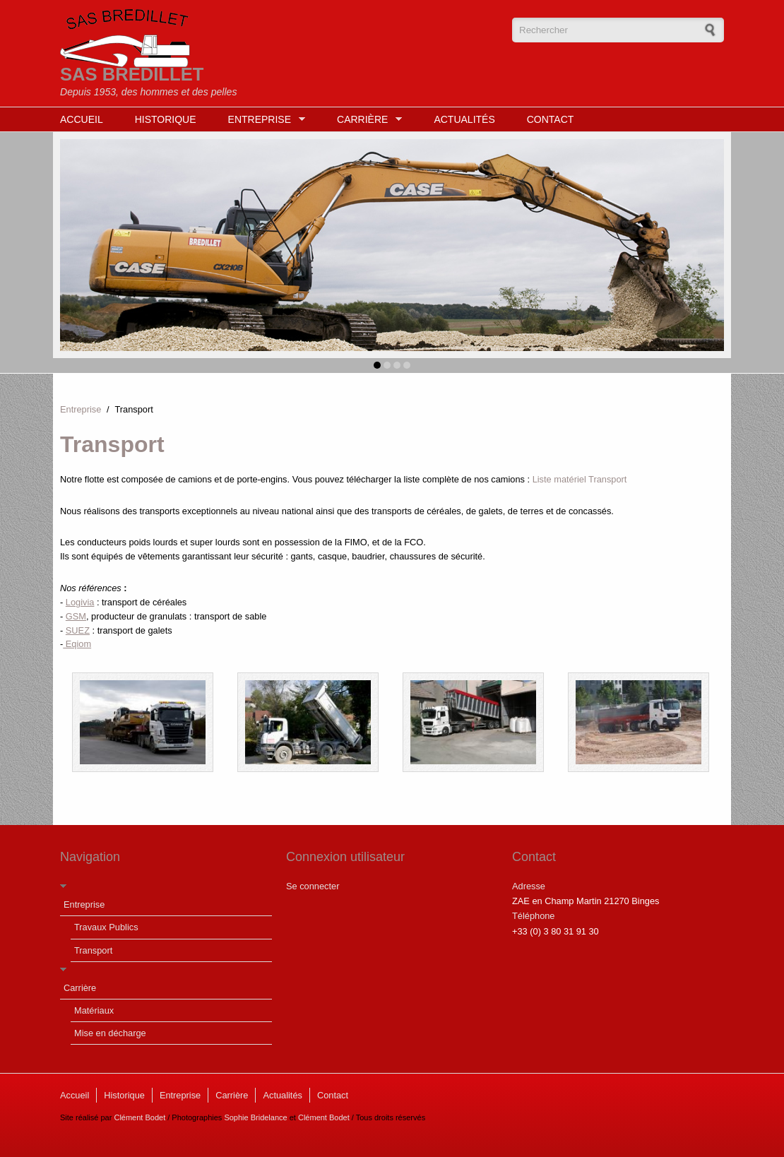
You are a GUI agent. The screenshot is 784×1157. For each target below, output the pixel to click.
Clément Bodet (139, 1117)
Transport (93, 950)
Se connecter (312, 886)
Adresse (528, 886)
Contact (550, 119)
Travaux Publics (106, 927)
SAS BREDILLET (131, 74)
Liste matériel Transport (580, 479)
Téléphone (533, 915)
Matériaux (94, 1010)
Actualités (464, 119)
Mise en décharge (110, 1033)
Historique (165, 119)
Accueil (81, 119)
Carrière (366, 120)
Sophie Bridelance (255, 1117)
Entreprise (263, 120)
